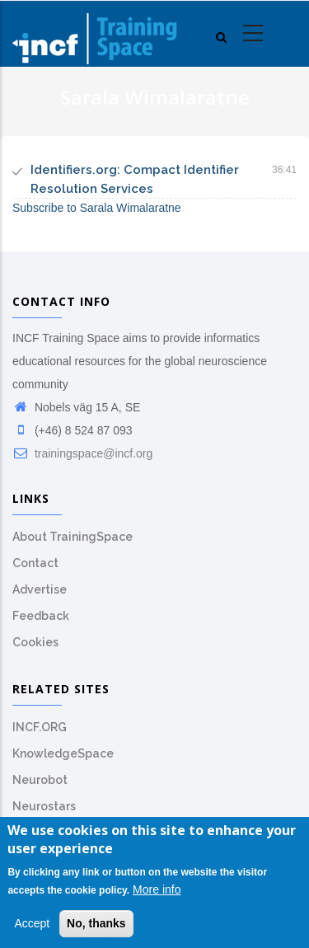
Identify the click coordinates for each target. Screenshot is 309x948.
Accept (31, 928)
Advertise (39, 589)
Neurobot (40, 779)
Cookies (35, 642)
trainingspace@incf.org (82, 453)
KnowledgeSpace (63, 753)
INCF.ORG (39, 727)
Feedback (40, 615)
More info (156, 894)
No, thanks (96, 928)
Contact (35, 563)
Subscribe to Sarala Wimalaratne (96, 207)
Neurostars (44, 806)
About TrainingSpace (72, 536)
